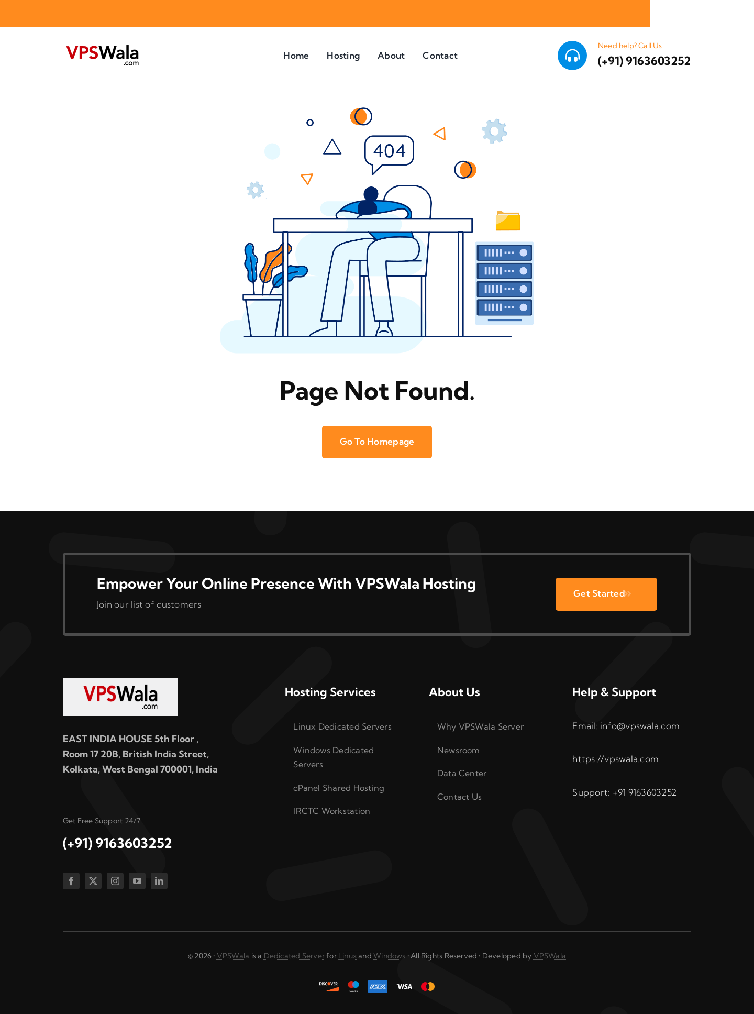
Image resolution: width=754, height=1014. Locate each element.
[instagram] (115, 881)
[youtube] (137, 881)
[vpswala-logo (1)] (102, 47)
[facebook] (71, 881)
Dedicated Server (294, 956)
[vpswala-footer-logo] (120, 682)
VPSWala (233, 956)
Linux (347, 956)
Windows (389, 956)
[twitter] (93, 881)
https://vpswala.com (615, 758)
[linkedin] (159, 881)
